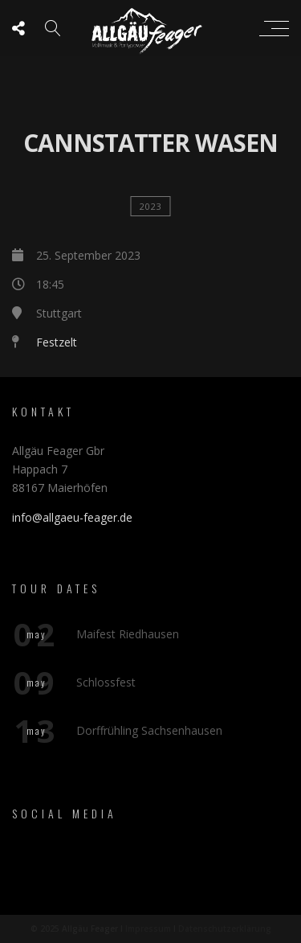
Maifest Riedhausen (127, 634)
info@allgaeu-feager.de (72, 517)
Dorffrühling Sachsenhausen (149, 730)
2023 (151, 206)
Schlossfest (106, 682)
